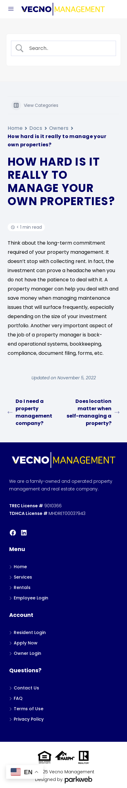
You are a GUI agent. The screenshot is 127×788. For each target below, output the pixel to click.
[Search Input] (69, 48)
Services (23, 577)
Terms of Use (28, 709)
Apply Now (26, 643)
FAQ (18, 698)
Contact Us (26, 688)
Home (15, 128)
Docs (35, 128)
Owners (59, 128)
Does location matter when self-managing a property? (93, 412)
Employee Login (31, 598)
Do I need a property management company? (30, 412)
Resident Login (30, 632)
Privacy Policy (29, 719)
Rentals (22, 587)
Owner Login (27, 653)
